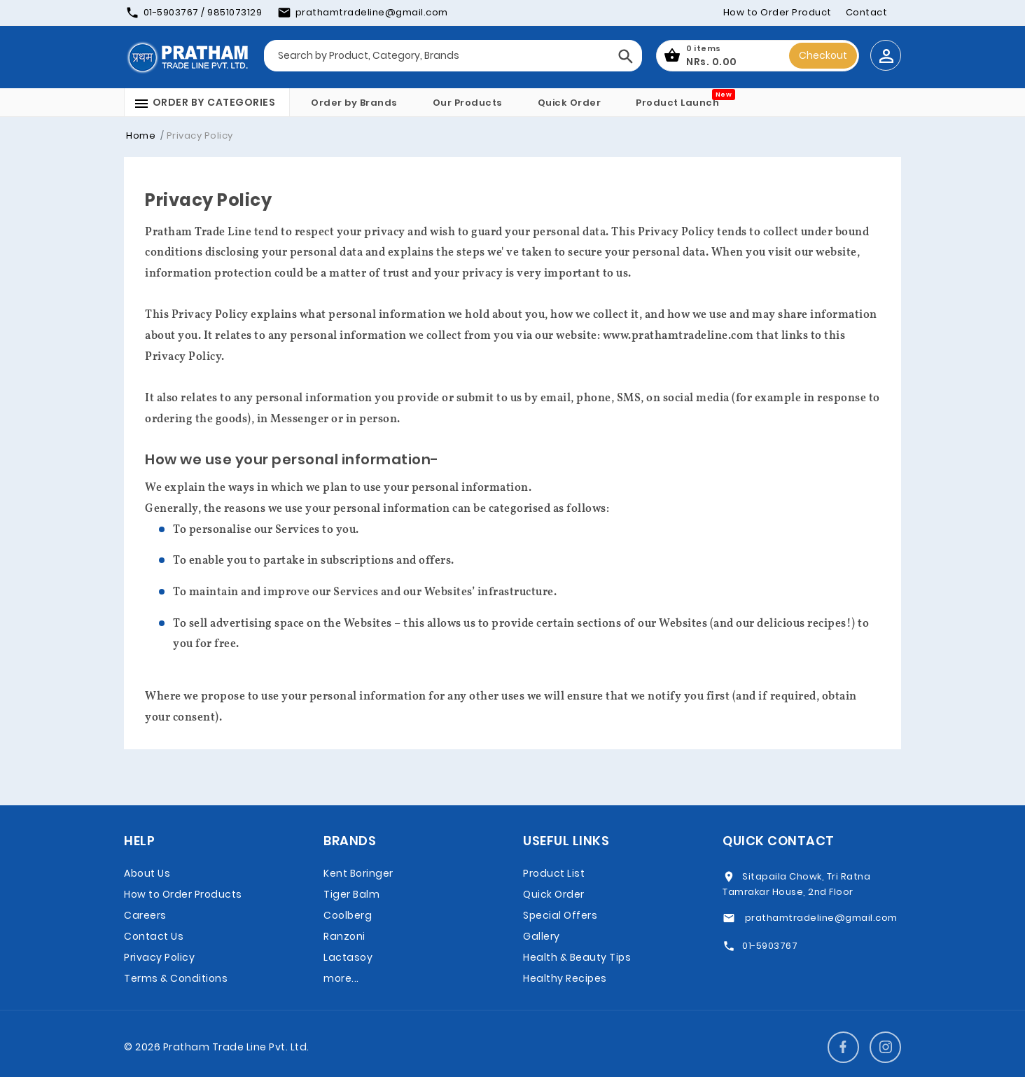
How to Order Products (183, 894)
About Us (147, 873)
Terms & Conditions (176, 978)
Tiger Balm (351, 894)
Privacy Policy (159, 957)
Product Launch (677, 102)
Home (140, 135)
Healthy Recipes (565, 978)
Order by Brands (354, 102)
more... (341, 978)
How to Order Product (777, 12)
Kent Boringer (358, 873)
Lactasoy (347, 957)
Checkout (823, 55)
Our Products (468, 102)
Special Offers (560, 915)
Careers (145, 915)
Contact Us (153, 936)
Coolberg (347, 915)
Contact (867, 12)
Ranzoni (344, 936)
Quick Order (569, 102)
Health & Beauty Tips (577, 957)
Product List (554, 873)
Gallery (541, 936)
